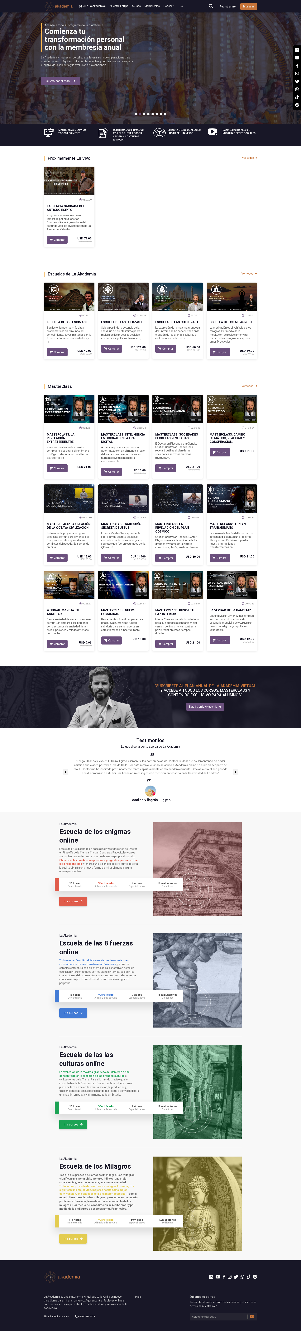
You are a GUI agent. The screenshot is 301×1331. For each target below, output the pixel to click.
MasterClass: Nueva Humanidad (118, 612)
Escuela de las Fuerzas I (121, 322)
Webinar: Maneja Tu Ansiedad (63, 612)
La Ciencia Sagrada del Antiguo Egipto (66, 208)
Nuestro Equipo (119, 5)
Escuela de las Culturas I (176, 322)
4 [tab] (148, 114)
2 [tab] (140, 114)
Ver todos (249, 157)
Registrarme (228, 6)
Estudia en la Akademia (205, 706)
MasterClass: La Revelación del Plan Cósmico (172, 527)
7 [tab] (161, 114)
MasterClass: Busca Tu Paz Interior (174, 612)
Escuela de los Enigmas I (67, 322)
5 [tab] (152, 114)
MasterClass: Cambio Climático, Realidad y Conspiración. (227, 438)
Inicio (138, 1296)
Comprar (57, 239)
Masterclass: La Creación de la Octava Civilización (68, 525)
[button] (181, 6)
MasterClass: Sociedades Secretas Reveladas (176, 436)
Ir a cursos (73, 901)
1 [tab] (136, 114)
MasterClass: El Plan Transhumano (228, 525)
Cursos (136, 5)
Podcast (169, 5)
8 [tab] (165, 114)
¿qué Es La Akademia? (92, 5)
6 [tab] (157, 114)
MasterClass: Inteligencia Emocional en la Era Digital (123, 438)
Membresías (152, 5)
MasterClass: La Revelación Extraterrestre (60, 438)
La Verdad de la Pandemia (231, 610)
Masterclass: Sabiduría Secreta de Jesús (121, 525)
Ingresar (248, 6)
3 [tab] (144, 114)
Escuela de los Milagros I (231, 322)
